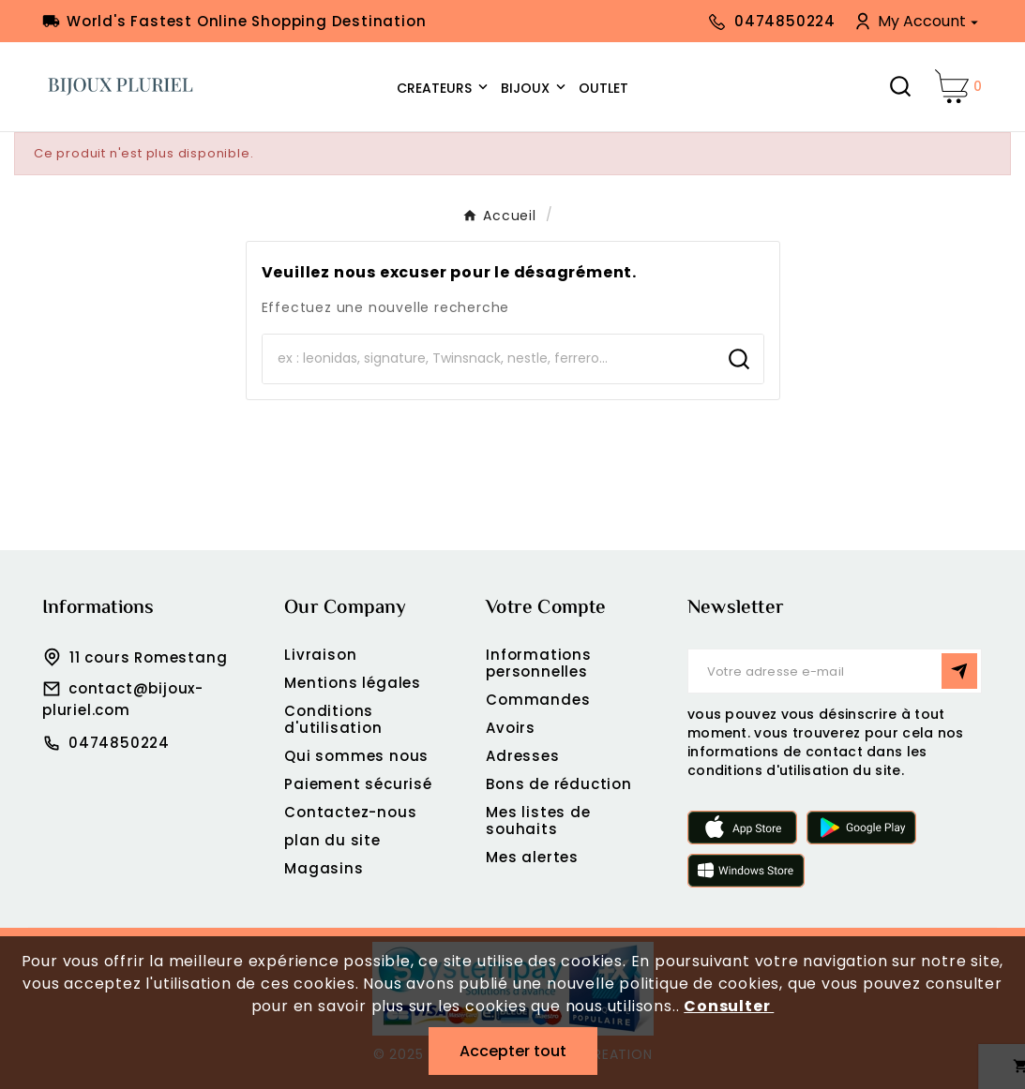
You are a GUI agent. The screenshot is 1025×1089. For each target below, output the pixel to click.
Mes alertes (532, 857)
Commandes (538, 699)
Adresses (522, 756)
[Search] (739, 359)
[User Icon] (918, 21)
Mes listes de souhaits (538, 820)
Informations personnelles (539, 663)
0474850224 (119, 743)
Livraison (320, 654)
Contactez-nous (350, 812)
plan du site (332, 840)
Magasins (323, 868)
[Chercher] (489, 359)
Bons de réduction (559, 784)
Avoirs (510, 728)
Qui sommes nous (356, 756)
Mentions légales (352, 683)
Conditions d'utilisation (333, 719)
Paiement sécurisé (358, 784)
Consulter (729, 1006)
